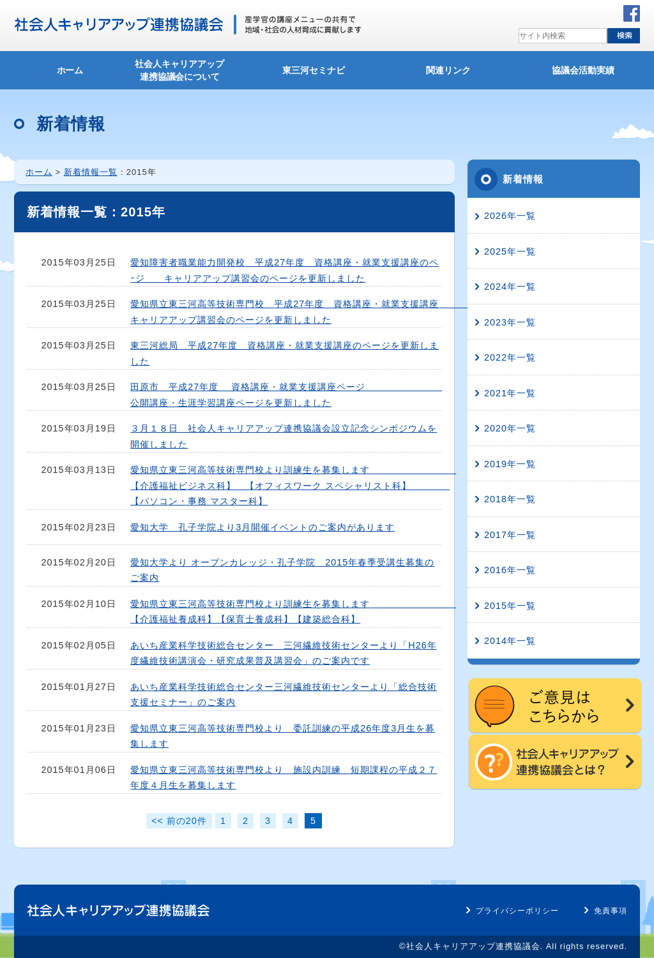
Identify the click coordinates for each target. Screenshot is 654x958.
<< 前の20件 (179, 821)
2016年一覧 (510, 570)
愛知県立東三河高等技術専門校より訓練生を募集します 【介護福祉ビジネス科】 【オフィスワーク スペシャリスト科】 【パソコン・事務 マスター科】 (293, 485)
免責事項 (610, 911)
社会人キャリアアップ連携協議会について (179, 70)
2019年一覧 (510, 464)
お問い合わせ (513, 13)
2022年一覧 (510, 357)
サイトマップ (581, 13)
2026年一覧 (510, 216)
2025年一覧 (510, 251)
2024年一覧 (510, 286)
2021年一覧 (510, 393)
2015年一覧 (510, 606)
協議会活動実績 (583, 70)
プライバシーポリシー (517, 911)
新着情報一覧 (91, 172)
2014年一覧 (510, 641)
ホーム (70, 70)
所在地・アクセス (438, 13)
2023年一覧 (510, 322)
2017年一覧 (510, 535)
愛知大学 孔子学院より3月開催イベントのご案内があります (262, 527)
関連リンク (448, 70)
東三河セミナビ (313, 70)
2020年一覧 (510, 428)
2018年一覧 (510, 499)
